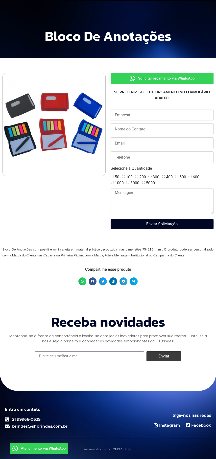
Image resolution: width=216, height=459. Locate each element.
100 (129, 177)
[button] (82, 281)
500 (182, 177)
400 (169, 177)
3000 (134, 183)
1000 (119, 183)
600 (196, 177)
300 (156, 177)
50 (117, 177)
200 (142, 177)
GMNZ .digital (123, 449)
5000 (150, 183)
